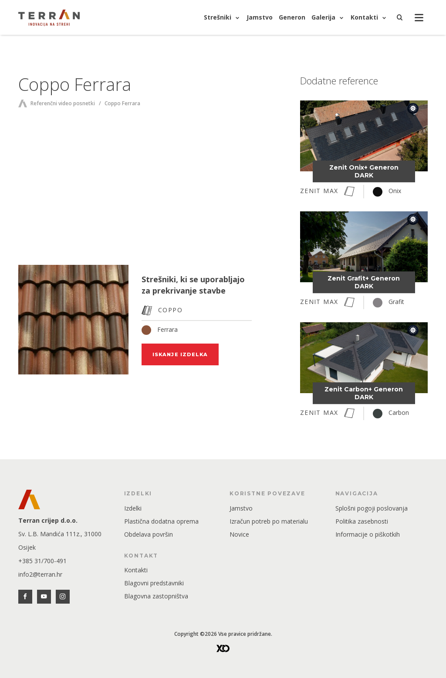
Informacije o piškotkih (367, 534)
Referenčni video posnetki (62, 103)
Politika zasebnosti (361, 521)
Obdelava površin (148, 534)
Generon (292, 17)
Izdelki (133, 508)
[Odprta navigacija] (419, 18)
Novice (239, 534)
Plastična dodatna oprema (161, 521)
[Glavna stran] (49, 17)
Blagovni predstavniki (154, 583)
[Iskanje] (400, 17)
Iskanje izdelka (180, 354)
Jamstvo (260, 17)
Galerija (323, 17)
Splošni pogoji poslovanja (371, 508)
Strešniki (217, 17)
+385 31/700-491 (42, 561)
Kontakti (364, 17)
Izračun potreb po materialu (269, 521)
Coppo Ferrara (122, 103)
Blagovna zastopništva (156, 596)
